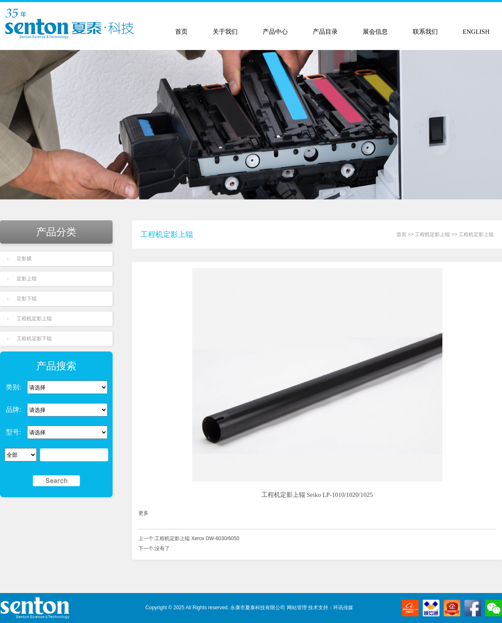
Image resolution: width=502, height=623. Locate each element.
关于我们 (225, 31)
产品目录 (325, 31)
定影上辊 (27, 279)
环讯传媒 (343, 608)
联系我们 (425, 31)
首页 (181, 31)
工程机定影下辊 (34, 338)
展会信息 (375, 31)
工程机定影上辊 (34, 318)
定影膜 (24, 259)
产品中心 (275, 31)
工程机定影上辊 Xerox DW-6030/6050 (197, 538)
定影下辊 (27, 299)
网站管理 (297, 608)
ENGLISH (476, 31)
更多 (143, 513)
